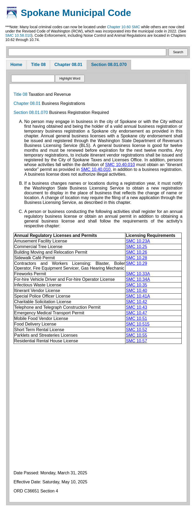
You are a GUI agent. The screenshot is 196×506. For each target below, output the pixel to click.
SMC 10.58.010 (18, 35)
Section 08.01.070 (108, 64)
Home (16, 64)
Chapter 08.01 (68, 64)
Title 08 (38, 64)
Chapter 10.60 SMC (123, 27)
